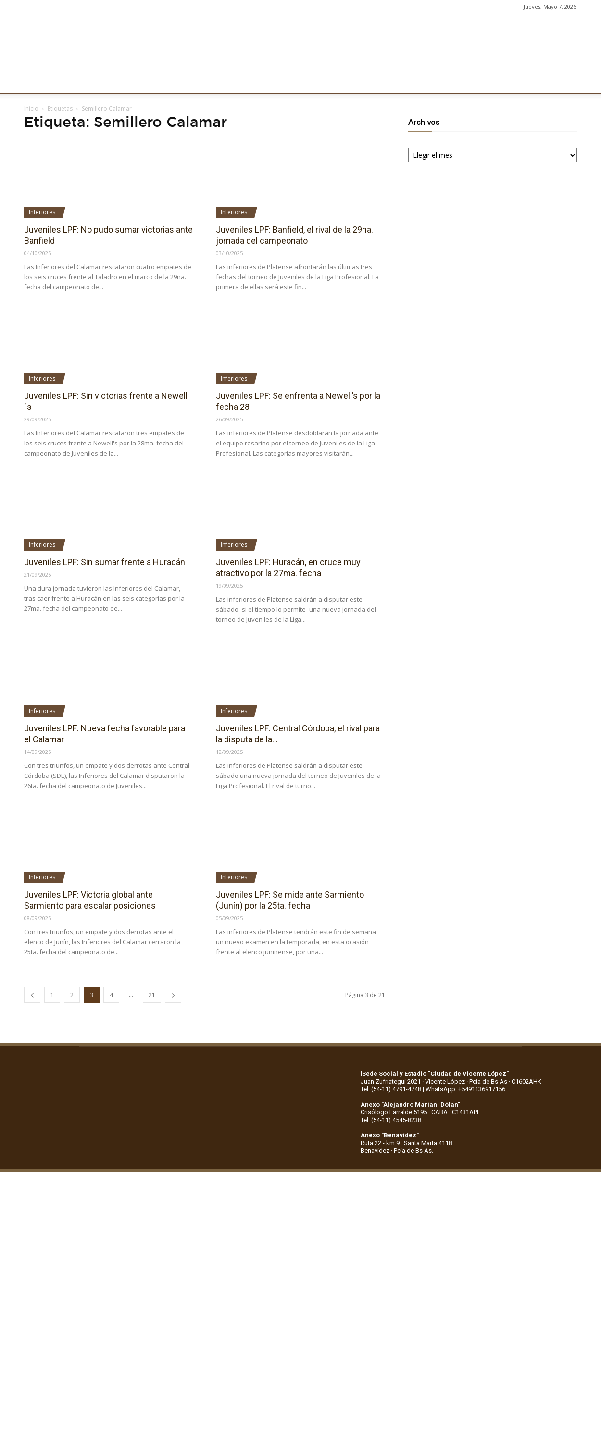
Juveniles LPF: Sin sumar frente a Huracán (104, 562)
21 (152, 995)
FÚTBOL (150, 80)
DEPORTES (196, 80)
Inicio (31, 108)
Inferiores (42, 212)
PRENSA (296, 80)
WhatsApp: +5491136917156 (465, 1089)
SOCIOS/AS (343, 80)
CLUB (40, 80)
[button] (584, 80)
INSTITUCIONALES (93, 80)
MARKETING (248, 80)
